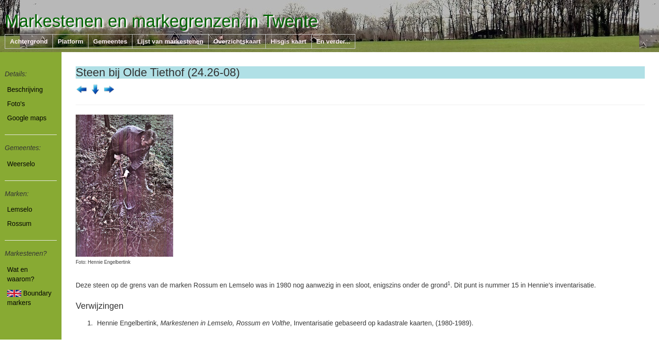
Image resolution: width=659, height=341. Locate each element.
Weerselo (21, 164)
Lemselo (19, 209)
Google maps (26, 118)
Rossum (19, 223)
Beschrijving (25, 89)
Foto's (16, 104)
